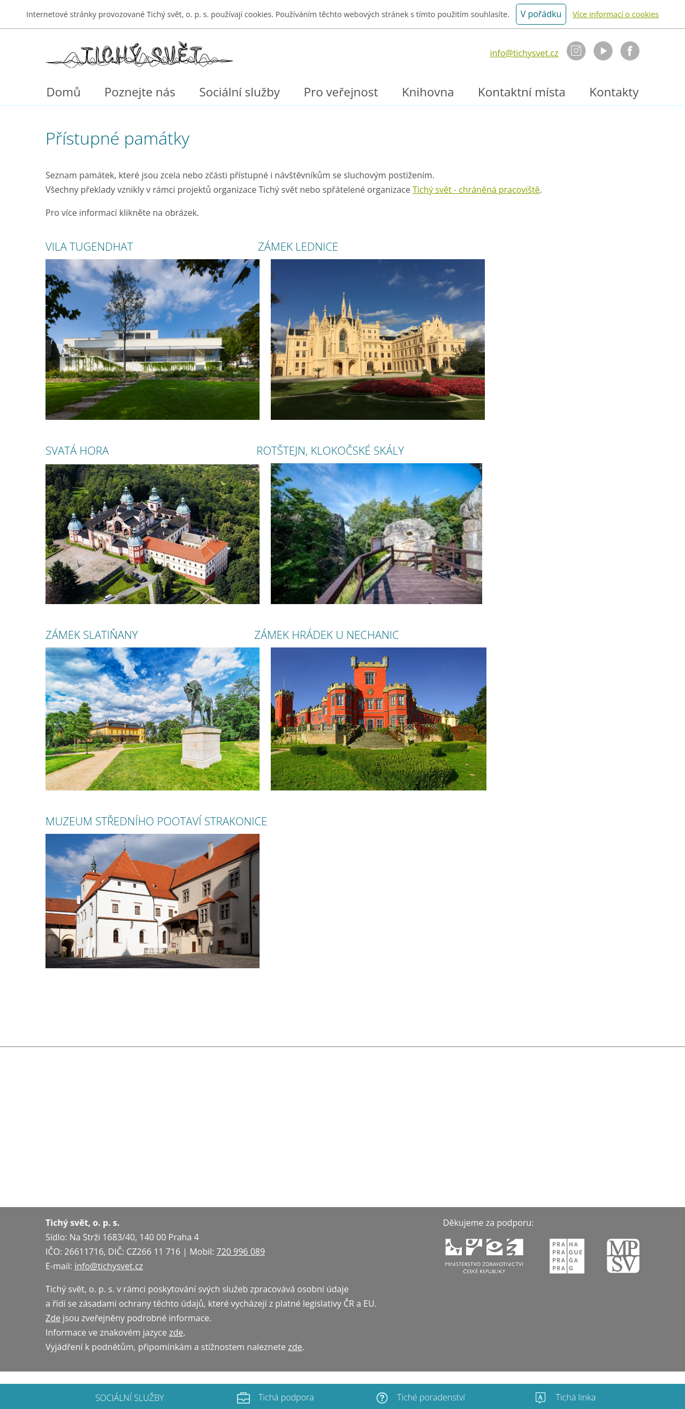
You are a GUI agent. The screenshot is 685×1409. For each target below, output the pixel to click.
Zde (52, 1318)
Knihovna (428, 92)
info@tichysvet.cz (524, 53)
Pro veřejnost (341, 92)
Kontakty (613, 92)
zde (176, 1332)
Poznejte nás (140, 92)
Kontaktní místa (522, 92)
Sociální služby (239, 92)
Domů (63, 92)
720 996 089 (240, 1251)
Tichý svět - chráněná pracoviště (476, 189)
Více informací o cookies (616, 14)
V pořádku (541, 14)
